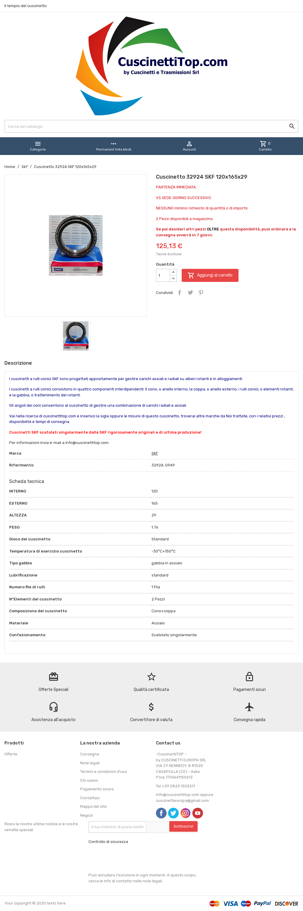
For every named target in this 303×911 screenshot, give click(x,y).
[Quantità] (163, 275)
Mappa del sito (93, 806)
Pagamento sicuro (97, 789)
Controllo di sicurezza (108, 841)
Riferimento (21, 465)
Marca (15, 453)
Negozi (86, 815)
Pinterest (200, 292)
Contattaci (90, 798)
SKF (155, 453)
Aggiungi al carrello (210, 275)
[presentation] (133, 858)
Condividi (179, 292)
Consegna (89, 754)
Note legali (90, 763)
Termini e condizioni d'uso (103, 771)
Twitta (190, 292)
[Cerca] (151, 126)
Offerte (10, 754)
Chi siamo (89, 780)
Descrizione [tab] (18, 363)
